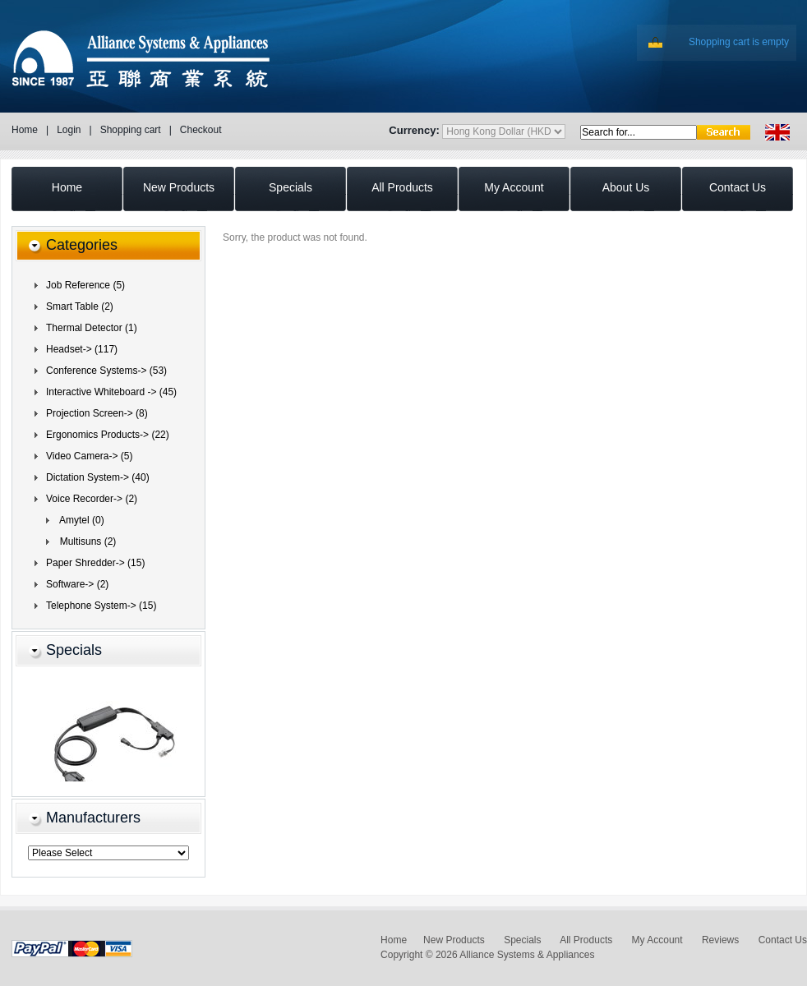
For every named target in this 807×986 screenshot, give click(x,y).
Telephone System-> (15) (101, 605)
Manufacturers (93, 817)
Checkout (201, 130)
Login (69, 130)
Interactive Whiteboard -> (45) (111, 392)
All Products (586, 940)
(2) (91, 499)
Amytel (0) (79, 520)
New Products (454, 940)
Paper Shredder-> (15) (95, 563)
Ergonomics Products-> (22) (107, 434)
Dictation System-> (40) (98, 477)
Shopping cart (130, 130)
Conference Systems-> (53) (106, 370)
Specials (74, 650)
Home (25, 130)
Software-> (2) (77, 584)
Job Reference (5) (85, 285)
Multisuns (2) (85, 541)
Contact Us (783, 940)
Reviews (720, 940)
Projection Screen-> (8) (97, 413)
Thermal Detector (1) (91, 328)
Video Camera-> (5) (89, 456)
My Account (657, 940)
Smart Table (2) (79, 306)
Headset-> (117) (82, 349)
